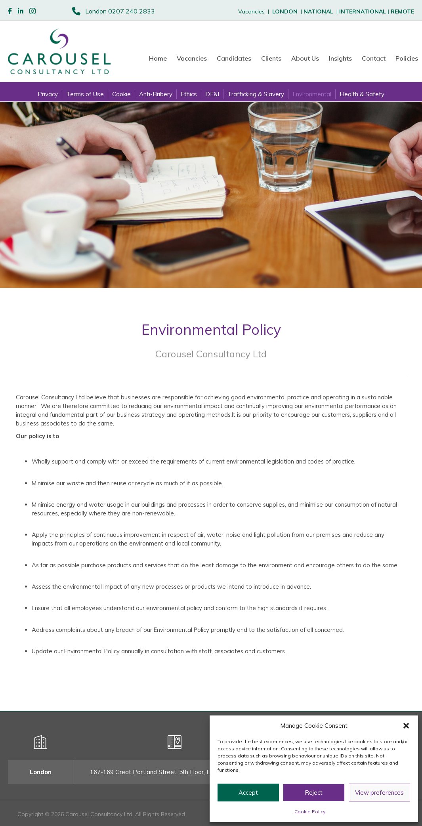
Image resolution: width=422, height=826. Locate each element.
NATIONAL (318, 11)
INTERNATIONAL (365, 11)
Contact (374, 58)
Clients (271, 58)
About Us (305, 58)
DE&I (212, 94)
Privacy (48, 94)
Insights (340, 58)
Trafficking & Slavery (255, 94)
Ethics (189, 94)
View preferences (379, 792)
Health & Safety (362, 94)
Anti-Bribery (155, 94)
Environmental (311, 94)
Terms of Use (85, 94)
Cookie (121, 94)
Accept (248, 792)
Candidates (234, 58)
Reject (314, 792)
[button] (406, 726)
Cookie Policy (309, 812)
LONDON (285, 11)
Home (158, 58)
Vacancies (192, 58)
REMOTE (402, 11)
